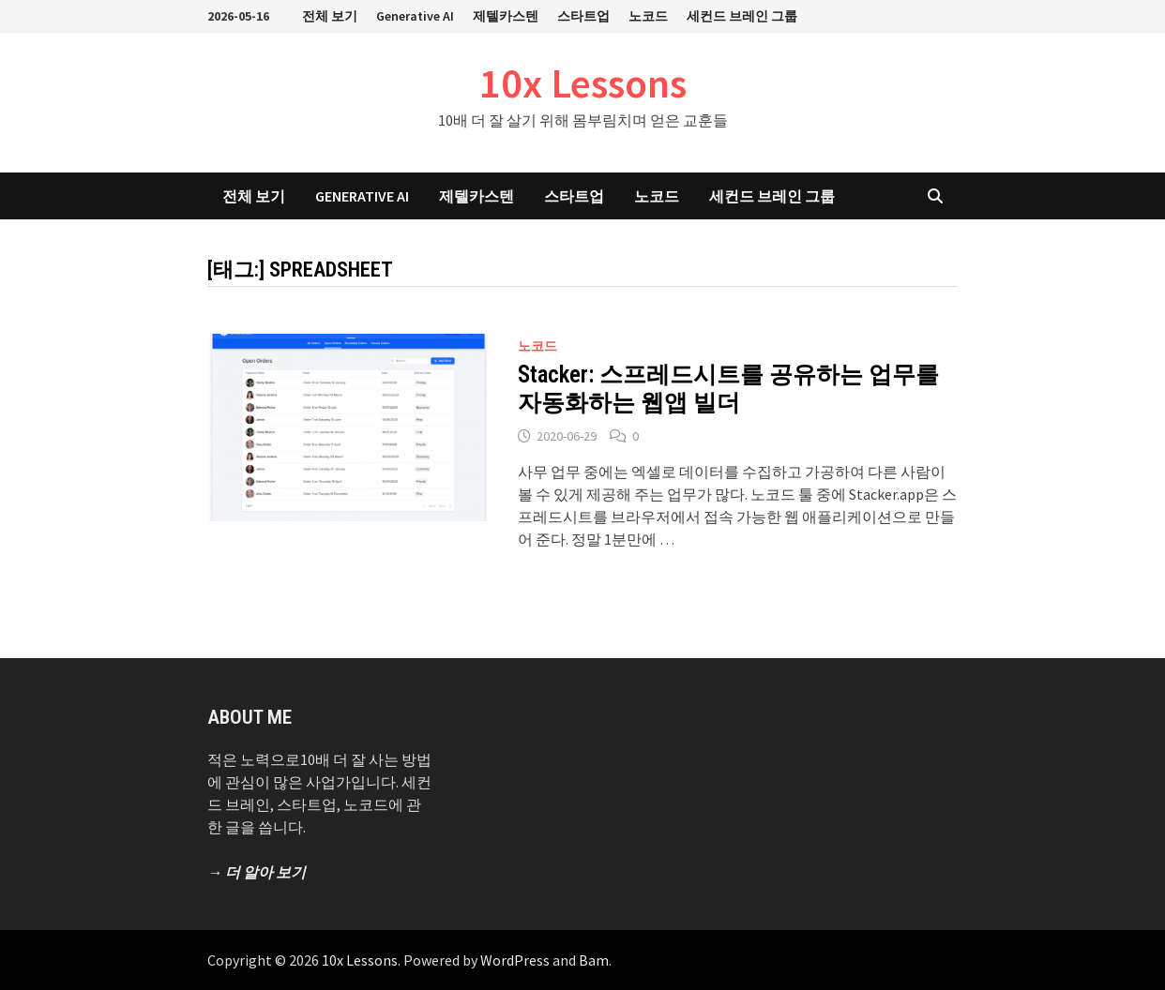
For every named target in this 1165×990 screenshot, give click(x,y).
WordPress (515, 960)
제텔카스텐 (505, 16)
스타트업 (583, 16)
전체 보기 (329, 16)
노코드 (648, 16)
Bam (594, 960)
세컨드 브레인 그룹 (742, 16)
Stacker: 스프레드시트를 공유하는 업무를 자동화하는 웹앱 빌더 (728, 388)
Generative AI (415, 16)
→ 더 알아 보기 (256, 871)
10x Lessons (583, 83)
